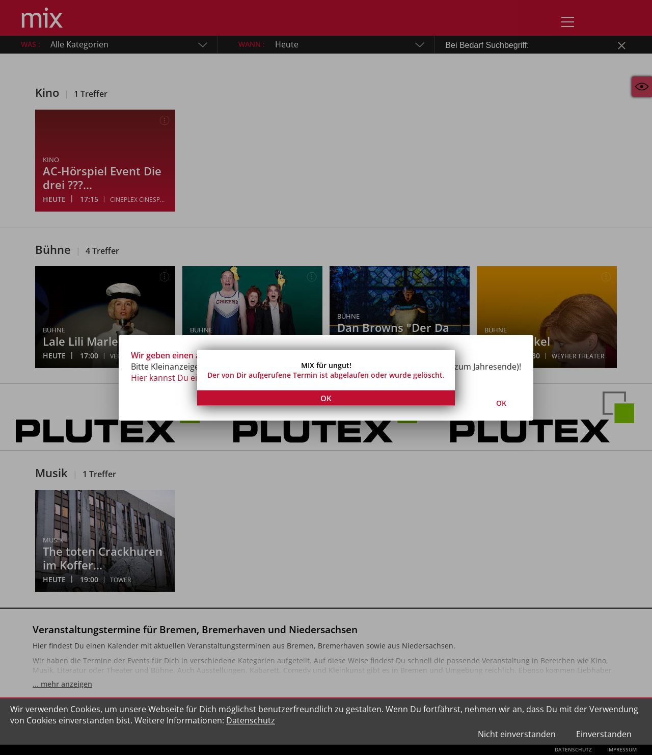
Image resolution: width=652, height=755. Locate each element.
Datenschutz (250, 720)
